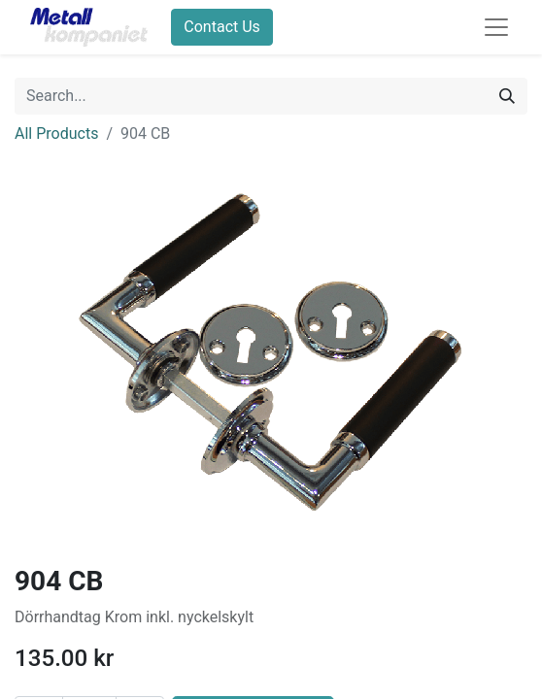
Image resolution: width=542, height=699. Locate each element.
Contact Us (222, 26)
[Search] (507, 96)
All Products (56, 133)
